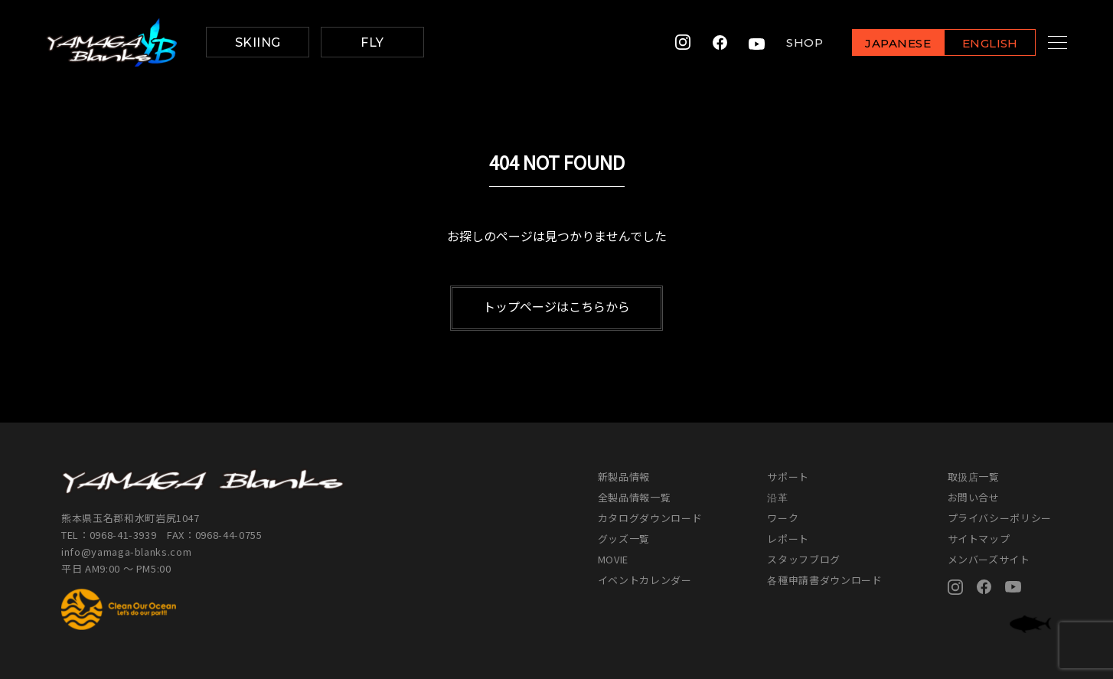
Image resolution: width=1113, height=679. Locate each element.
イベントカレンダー (645, 580)
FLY (372, 42)
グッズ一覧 (624, 538)
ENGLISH (972, 43)
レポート (788, 538)
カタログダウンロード (650, 518)
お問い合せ (974, 497)
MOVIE (613, 559)
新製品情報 (624, 476)
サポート (788, 476)
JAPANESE (879, 43)
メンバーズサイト (989, 559)
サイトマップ (979, 538)
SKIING (258, 42)
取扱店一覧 (974, 476)
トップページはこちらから (556, 306)
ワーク (782, 518)
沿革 (777, 497)
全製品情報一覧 (634, 497)
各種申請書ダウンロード (824, 580)
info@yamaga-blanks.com (126, 551)
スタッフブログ (803, 559)
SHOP (786, 42)
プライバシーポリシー (1000, 518)
